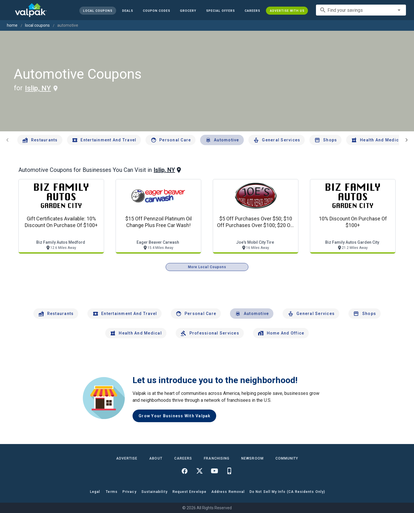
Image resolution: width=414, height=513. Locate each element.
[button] (220, 11)
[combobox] (361, 10)
